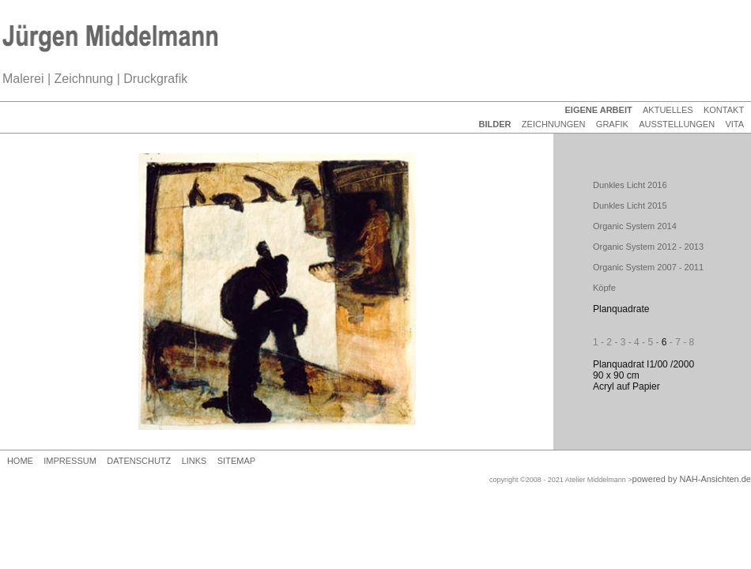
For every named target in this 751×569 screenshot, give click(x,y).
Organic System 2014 (635, 226)
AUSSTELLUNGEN (677, 124)
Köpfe (604, 287)
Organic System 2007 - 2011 (648, 267)
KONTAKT (724, 110)
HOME (20, 460)
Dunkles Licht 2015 (630, 205)
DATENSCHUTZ (139, 460)
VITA (734, 124)
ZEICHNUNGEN (554, 124)
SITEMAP (236, 460)
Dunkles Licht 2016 (630, 185)
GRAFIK (612, 124)
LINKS (194, 460)
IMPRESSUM (69, 460)
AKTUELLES (668, 110)
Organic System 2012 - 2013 (648, 246)
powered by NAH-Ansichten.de (691, 479)
